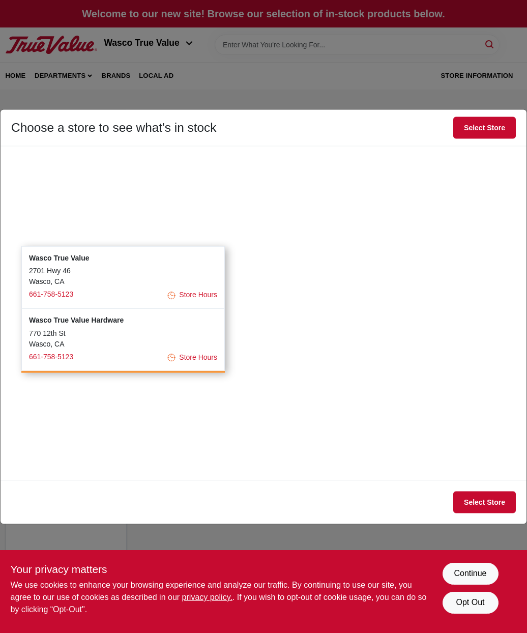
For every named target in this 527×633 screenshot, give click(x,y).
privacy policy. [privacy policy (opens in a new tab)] (207, 597)
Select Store (484, 128)
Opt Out (470, 602)
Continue (470, 573)
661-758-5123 (51, 294)
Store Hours (192, 295)
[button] (123, 277)
